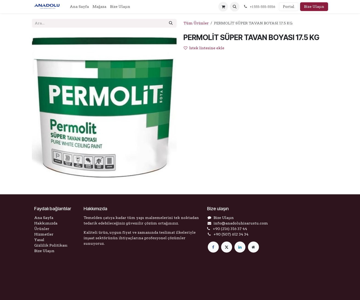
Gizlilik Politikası (51, 245)
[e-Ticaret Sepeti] (223, 7)
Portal (288, 6)
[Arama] (171, 23)
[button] (234, 7)
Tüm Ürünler (196, 23)
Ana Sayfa (43, 218)
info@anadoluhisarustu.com (241, 223)
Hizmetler (43, 234)
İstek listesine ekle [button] (204, 48)
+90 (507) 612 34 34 (231, 234)
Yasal (39, 240)
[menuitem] (79, 6)
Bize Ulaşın (314, 6)
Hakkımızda (45, 223)
